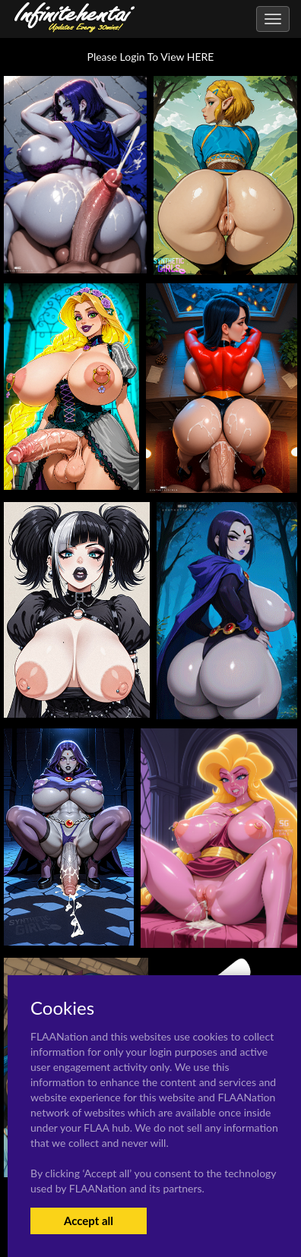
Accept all (88, 1220)
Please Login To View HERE (150, 56)
